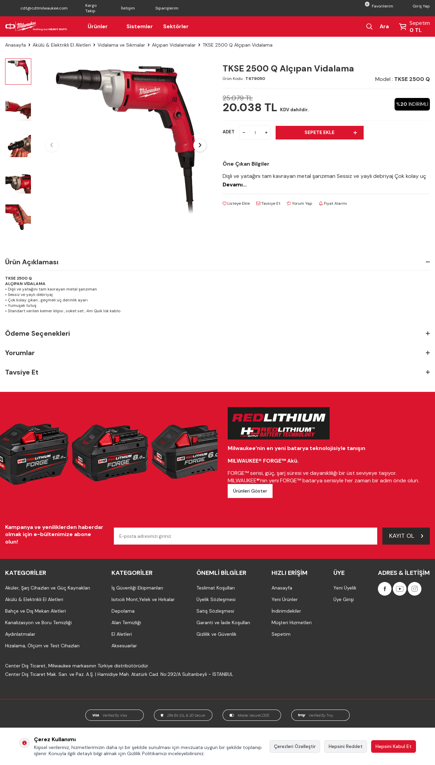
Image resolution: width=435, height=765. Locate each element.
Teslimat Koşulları (215, 588)
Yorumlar (217, 352)
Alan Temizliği (126, 622)
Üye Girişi (343, 599)
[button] (51, 145)
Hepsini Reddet (346, 746)
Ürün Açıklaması (217, 261)
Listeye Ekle (236, 203)
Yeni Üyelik (344, 588)
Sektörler (176, 26)
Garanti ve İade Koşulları (223, 622)
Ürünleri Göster (250, 491)
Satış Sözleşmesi (215, 611)
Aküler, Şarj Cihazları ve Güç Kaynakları (47, 588)
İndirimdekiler (286, 611)
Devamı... (235, 184)
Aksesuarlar (124, 646)
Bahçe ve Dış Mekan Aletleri (35, 611)
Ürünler (102, 26)
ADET (228, 132)
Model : (402, 79)
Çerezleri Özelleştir (295, 746)
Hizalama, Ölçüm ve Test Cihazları (42, 646)
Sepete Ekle (330, 132)
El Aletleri (121, 634)
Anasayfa (15, 45)
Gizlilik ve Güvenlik (216, 634)
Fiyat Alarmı (333, 203)
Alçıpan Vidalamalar (174, 45)
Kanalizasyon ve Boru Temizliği (38, 622)
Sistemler (139, 26)
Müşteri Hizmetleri (292, 622)
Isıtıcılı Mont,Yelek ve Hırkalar (143, 599)
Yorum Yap (299, 203)
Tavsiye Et (268, 203)
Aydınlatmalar (20, 634)
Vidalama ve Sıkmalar (121, 45)
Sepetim (281, 634)
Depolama (123, 611)
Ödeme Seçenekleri (217, 333)
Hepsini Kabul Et (394, 746)
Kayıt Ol (406, 536)
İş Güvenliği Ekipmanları (137, 588)
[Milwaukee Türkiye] (36, 26)
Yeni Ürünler (285, 599)
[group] (125, 145)
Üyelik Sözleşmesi (216, 599)
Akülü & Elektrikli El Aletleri (62, 45)
